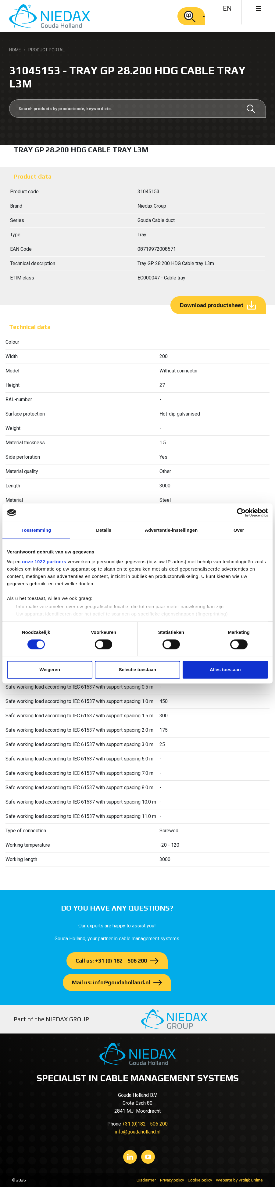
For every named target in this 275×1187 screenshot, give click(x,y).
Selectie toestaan (137, 669)
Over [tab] (239, 530)
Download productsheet (212, 305)
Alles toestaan (225, 669)
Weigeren (50, 669)
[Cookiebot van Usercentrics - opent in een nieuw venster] (241, 512)
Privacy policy (172, 1180)
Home (15, 49)
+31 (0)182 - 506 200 (145, 1124)
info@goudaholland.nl (137, 1132)
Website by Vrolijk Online (239, 1180)
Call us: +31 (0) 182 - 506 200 (111, 960)
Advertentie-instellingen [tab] (171, 530)
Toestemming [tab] (36, 530)
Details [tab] (103, 530)
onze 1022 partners (44, 561)
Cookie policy (200, 1180)
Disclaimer (146, 1180)
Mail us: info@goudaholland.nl (111, 982)
